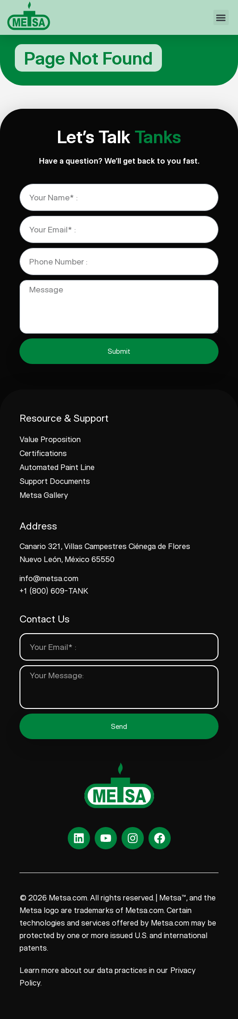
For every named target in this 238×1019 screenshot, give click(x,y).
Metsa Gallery (43, 495)
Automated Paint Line (57, 467)
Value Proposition (50, 439)
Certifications (43, 453)
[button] (221, 17)
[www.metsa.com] (28, 15)
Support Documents (54, 481)
